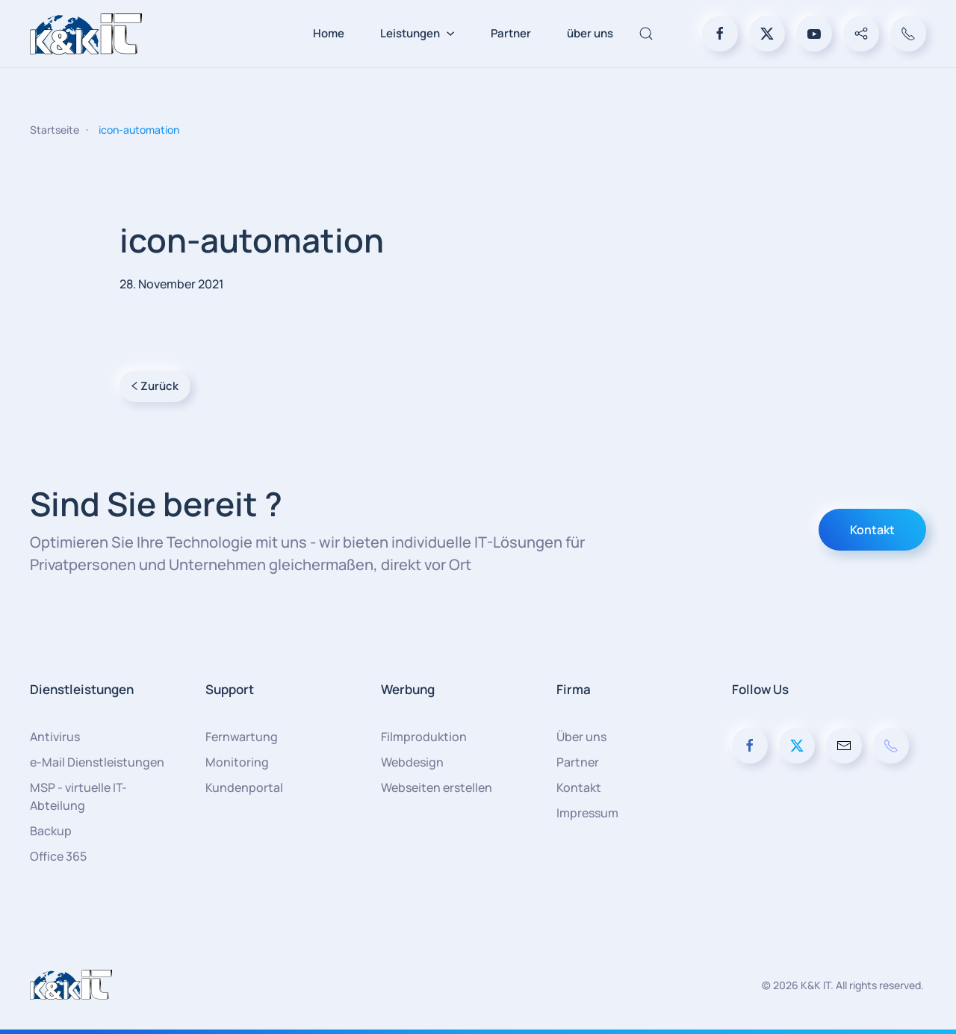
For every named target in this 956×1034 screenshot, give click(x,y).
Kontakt (872, 529)
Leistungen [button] (417, 33)
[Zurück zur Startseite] (86, 33)
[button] (646, 33)
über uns (590, 33)
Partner (511, 33)
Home (328, 33)
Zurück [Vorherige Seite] (155, 386)
